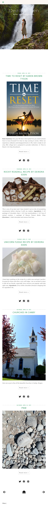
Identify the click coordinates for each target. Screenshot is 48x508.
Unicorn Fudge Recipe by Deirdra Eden (24, 243)
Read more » (24, 151)
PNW (24, 407)
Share (4, 503)
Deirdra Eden (24, 10)
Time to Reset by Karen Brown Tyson (24, 77)
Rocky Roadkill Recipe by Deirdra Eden (24, 173)
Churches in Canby (24, 312)
